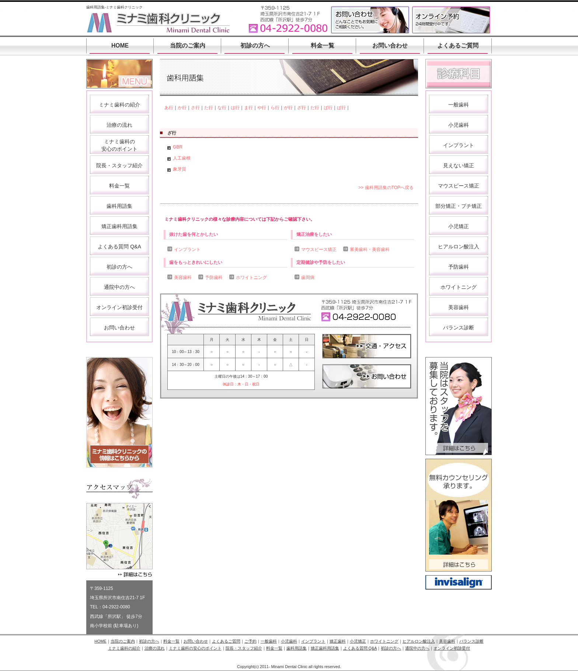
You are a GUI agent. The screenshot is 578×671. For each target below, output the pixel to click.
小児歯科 (458, 125)
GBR (177, 147)
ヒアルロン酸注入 (458, 246)
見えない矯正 (458, 165)
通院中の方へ (119, 287)
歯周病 (307, 277)
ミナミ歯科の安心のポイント (195, 648)
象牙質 (179, 169)
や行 (261, 107)
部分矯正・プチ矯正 (458, 206)
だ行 (314, 107)
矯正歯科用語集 (119, 226)
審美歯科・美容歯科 (370, 249)
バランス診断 (458, 328)
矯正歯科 (338, 641)
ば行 (328, 107)
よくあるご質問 (457, 45)
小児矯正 (458, 226)
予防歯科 (214, 277)
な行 (221, 107)
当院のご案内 (187, 45)
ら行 (275, 107)
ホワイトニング (251, 277)
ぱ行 (341, 107)
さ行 (195, 107)
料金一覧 (322, 45)
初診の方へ (255, 45)
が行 (288, 107)
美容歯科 (183, 277)
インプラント (187, 249)
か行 (182, 107)
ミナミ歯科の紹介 (119, 105)
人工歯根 (182, 158)
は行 (235, 107)
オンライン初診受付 (119, 307)
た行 (208, 107)
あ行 (168, 107)
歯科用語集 (119, 206)
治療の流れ (119, 125)
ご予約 (250, 641)
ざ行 (301, 107)
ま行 (248, 107)
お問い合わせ (390, 45)
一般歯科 (458, 105)
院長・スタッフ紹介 (119, 165)
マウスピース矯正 (319, 249)
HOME (120, 45)
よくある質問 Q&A (119, 246)
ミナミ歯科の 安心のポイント (119, 145)
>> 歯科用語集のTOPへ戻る (386, 187)
